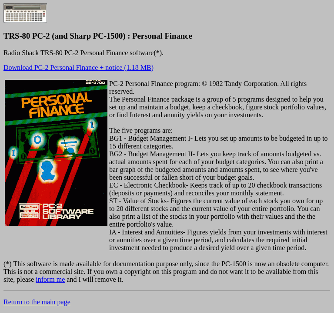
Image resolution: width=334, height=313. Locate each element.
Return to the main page (36, 302)
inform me (50, 279)
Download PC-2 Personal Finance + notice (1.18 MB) (78, 67)
